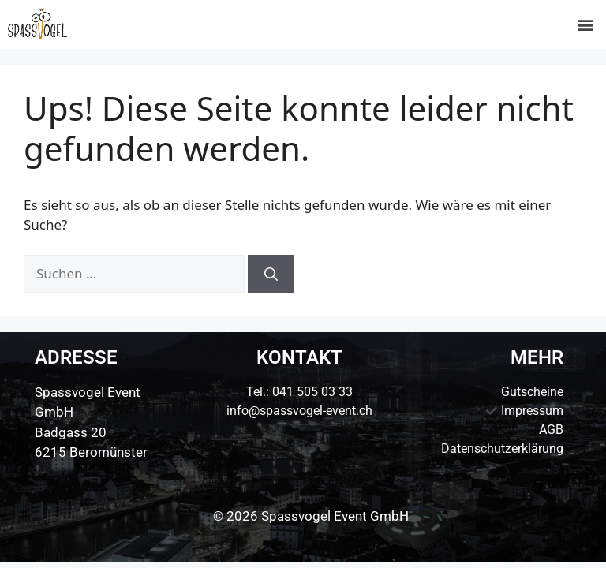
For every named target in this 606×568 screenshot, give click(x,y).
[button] (585, 25)
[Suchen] (271, 274)
